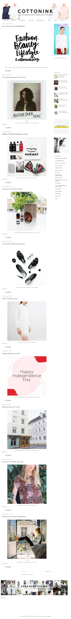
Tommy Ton (57, 196)
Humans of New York (60, 163)
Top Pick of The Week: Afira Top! (12, 462)
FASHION (6, 20)
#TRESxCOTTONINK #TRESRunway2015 (15, 134)
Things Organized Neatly (61, 158)
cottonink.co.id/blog (31, 67)
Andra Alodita (58, 191)
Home (24, 571)
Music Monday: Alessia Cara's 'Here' (14, 77)
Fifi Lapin (57, 172)
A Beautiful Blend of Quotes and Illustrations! (63, 76)
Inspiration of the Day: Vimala (12, 189)
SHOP (55, 20)
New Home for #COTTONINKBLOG (13, 26)
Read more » (5, 124)
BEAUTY (14, 20)
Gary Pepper (58, 189)
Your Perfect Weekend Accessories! (13, 244)
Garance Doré (58, 175)
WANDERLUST (40, 20)
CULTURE (30, 20)
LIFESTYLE (22, 20)
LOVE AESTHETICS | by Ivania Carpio (61, 186)
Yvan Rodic (57, 183)
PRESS (49, 20)
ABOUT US (63, 20)
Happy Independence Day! (11, 353)
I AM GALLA (58, 193)
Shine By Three (58, 170)
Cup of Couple (58, 165)
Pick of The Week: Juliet (10, 298)
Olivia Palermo (58, 177)
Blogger (49, 616)
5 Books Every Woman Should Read (13, 516)
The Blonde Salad (59, 160)
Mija (56, 198)
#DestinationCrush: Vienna (11, 407)
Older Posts (48, 571)
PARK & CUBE (58, 167)
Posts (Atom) (30, 574)
